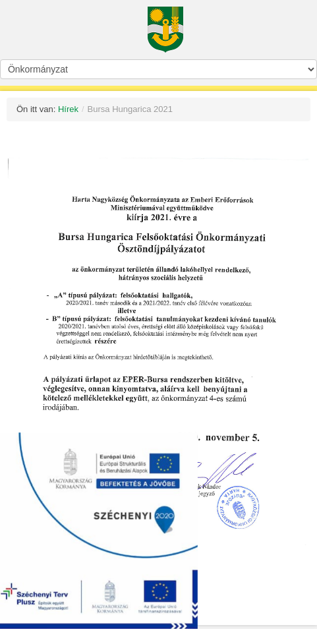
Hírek (68, 109)
